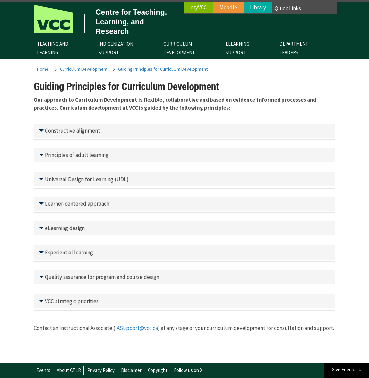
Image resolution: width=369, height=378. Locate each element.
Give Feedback (346, 369)
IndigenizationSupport (116, 48)
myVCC (199, 7)
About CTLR (69, 370)
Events (43, 370)
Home (42, 69)
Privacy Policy (101, 370)
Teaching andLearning (52, 48)
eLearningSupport (237, 48)
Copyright (157, 370)
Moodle (228, 7)
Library (258, 7)
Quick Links (288, 8)
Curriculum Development (83, 69)
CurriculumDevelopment (179, 48)
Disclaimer (131, 370)
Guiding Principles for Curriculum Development (163, 69)
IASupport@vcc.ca (136, 327)
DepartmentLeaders (293, 48)
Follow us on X (188, 370)
